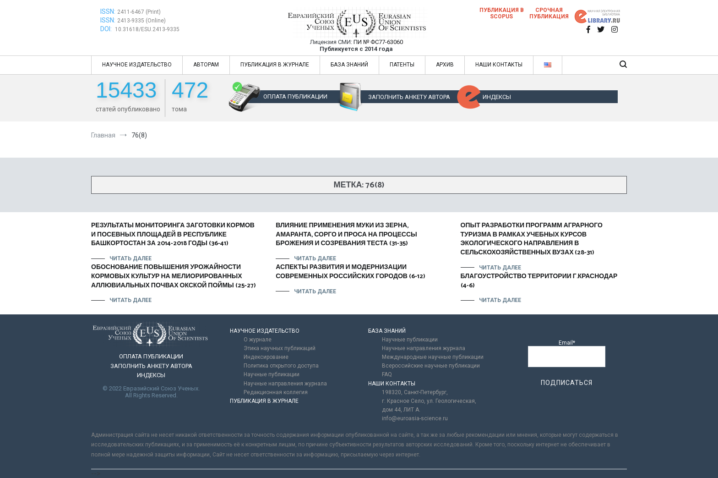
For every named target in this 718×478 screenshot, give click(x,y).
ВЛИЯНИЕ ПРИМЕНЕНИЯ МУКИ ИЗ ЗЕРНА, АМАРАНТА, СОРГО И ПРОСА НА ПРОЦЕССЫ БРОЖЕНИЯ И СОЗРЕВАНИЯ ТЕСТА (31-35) (346, 234)
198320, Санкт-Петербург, (415, 392)
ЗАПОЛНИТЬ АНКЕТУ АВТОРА (409, 96)
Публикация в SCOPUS (501, 13)
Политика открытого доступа (281, 366)
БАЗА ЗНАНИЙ (349, 64)
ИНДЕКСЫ (497, 96)
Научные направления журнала (285, 383)
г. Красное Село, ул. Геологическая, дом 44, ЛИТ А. (429, 405)
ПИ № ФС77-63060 (378, 41)
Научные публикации (271, 374)
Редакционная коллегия (276, 392)
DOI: (106, 29)
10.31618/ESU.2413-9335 (147, 29)
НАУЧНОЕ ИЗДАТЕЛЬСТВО (137, 64)
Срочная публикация (549, 13)
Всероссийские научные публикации (431, 366)
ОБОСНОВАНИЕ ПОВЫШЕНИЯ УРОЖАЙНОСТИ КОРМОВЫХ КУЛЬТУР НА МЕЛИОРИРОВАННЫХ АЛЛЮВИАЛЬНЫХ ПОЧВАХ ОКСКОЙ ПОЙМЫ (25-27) (173, 276)
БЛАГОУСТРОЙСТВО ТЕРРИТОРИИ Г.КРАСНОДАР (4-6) (539, 281)
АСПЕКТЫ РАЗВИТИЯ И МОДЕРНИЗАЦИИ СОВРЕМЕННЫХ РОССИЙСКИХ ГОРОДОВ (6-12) (350, 272)
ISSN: (107, 11)
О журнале (258, 339)
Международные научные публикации (433, 357)
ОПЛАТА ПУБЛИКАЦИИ (295, 96)
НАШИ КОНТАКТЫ (498, 64)
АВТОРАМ (206, 64)
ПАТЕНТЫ (402, 64)
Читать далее (130, 258)
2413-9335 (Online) (141, 20)
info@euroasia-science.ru (415, 418)
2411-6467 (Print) (139, 12)
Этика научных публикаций (279, 348)
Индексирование (266, 357)
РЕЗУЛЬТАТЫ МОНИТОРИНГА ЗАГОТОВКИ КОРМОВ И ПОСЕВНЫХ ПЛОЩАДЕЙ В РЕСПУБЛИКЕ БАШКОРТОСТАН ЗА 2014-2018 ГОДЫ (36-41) (173, 234)
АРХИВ (445, 64)
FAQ (387, 374)
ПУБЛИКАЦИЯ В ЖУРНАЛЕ (274, 64)
